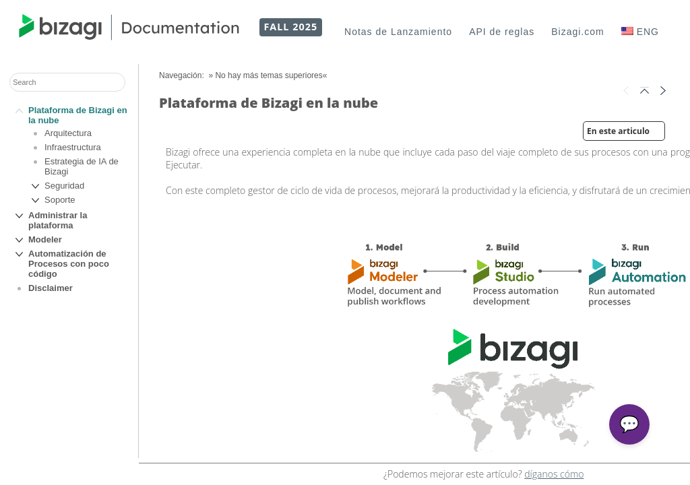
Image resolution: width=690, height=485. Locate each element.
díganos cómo (554, 473)
